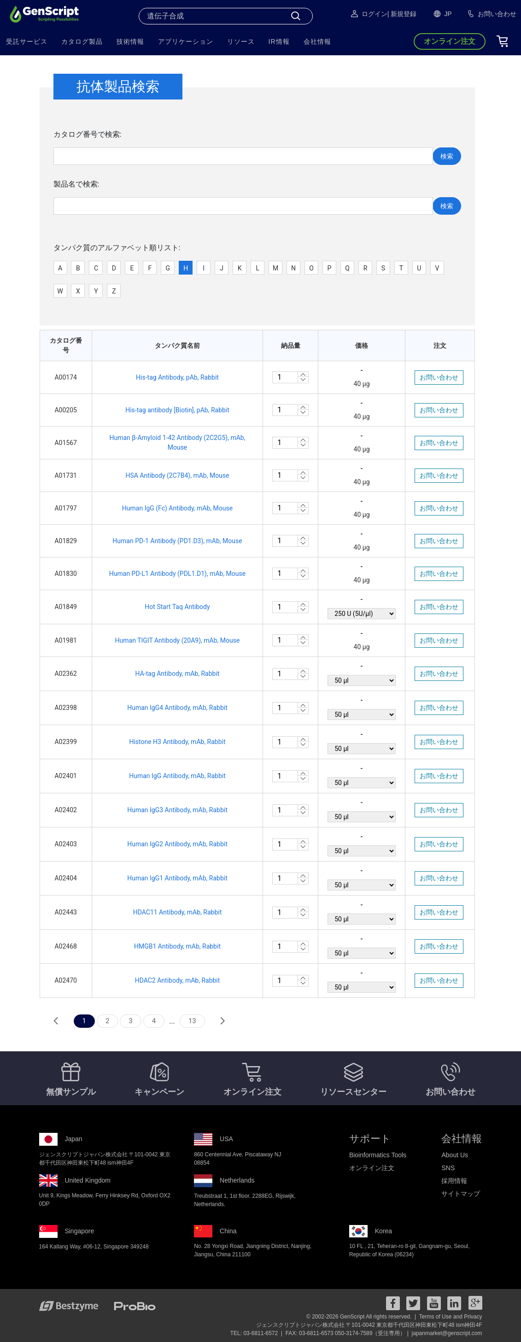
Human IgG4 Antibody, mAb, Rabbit (177, 707)
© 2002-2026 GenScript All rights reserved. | (361, 1316)
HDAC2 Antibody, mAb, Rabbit (177, 980)
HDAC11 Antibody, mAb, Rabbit (177, 912)
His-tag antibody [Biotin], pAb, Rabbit (177, 410)
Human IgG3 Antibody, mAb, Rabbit (177, 810)
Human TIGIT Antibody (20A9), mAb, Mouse (177, 640)
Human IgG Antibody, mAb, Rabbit (177, 775)
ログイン (368, 13)
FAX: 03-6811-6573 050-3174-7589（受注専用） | (348, 1333)
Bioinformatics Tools (377, 1155)
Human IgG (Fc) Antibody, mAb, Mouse (177, 508)
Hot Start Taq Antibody (177, 606)
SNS (448, 1168)
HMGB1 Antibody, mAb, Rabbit (177, 946)
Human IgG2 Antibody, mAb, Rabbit (177, 844)
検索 (446, 156)
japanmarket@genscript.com (447, 1333)
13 (192, 1021)
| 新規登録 (402, 14)
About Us (454, 1155)
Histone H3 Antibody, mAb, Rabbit (177, 741)
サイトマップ (460, 1193)
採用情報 (454, 1180)
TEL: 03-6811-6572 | (257, 1333)
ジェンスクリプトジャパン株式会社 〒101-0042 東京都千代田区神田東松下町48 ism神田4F (369, 1325)
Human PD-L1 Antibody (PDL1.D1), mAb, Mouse (177, 573)
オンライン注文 (371, 1168)
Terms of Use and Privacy (450, 1316)
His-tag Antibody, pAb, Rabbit (177, 377)
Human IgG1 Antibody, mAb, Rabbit (177, 878)
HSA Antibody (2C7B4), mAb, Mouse (177, 475)
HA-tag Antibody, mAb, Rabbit (177, 673)
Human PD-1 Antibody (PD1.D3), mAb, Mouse (177, 541)
